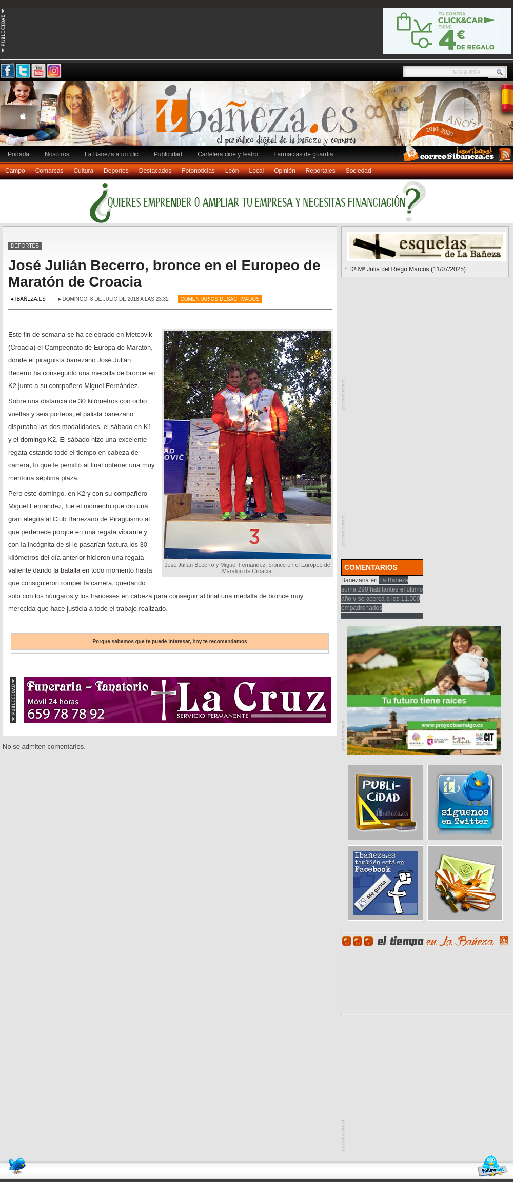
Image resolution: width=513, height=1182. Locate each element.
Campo (15, 170)
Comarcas (49, 170)
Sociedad (358, 170)
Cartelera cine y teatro (228, 154)
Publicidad (168, 154)
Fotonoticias (198, 170)
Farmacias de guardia (303, 154)
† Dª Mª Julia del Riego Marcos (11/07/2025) (405, 269)
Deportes (116, 170)
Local (256, 170)
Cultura (83, 170)
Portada (18, 154)
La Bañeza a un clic (112, 154)
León (232, 170)
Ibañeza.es (259, 119)
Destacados (155, 170)
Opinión (284, 170)
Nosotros (57, 154)
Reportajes (321, 170)
